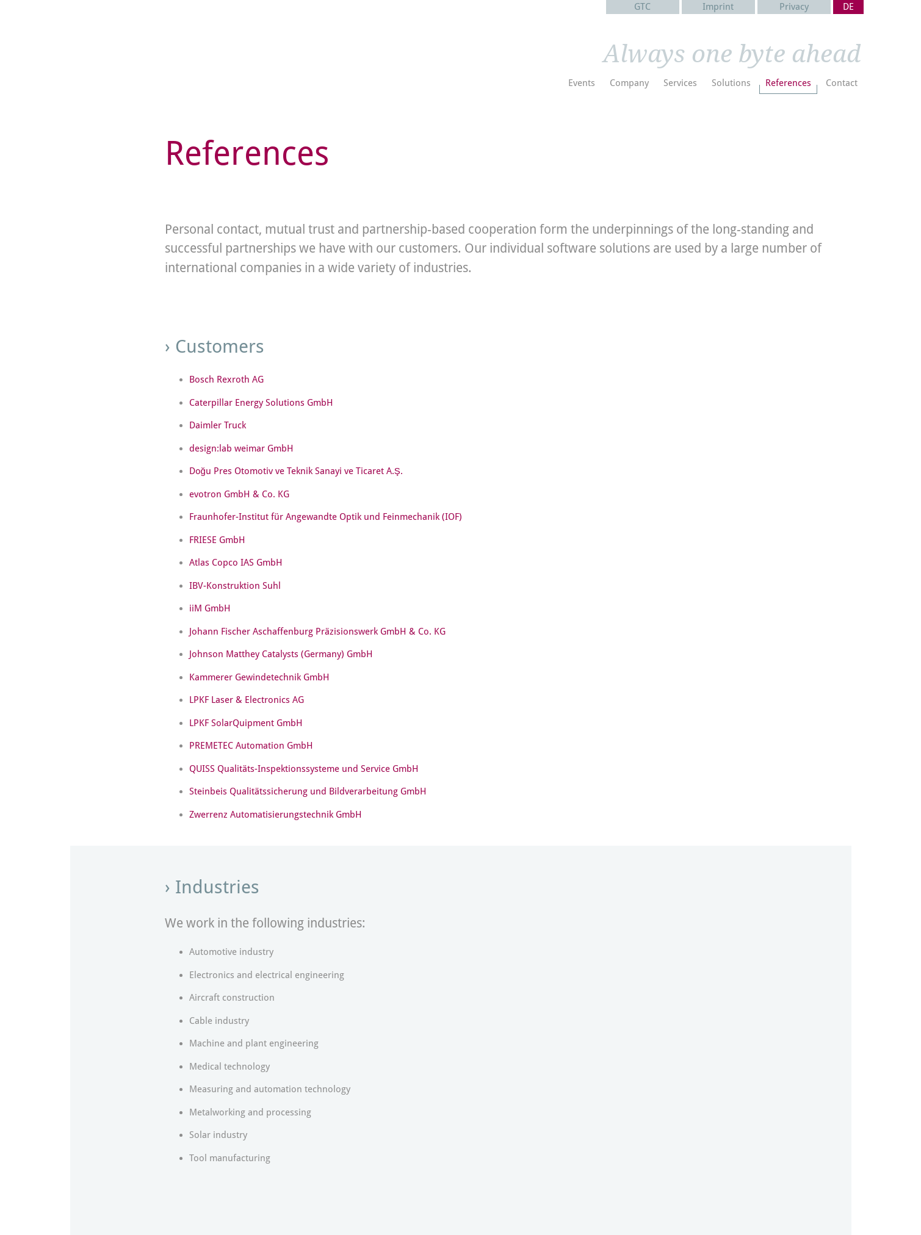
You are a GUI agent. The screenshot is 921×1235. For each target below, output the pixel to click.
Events (581, 82)
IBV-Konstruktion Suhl (235, 585)
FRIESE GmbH (217, 540)
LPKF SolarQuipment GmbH (246, 723)
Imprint (718, 6)
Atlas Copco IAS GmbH (236, 562)
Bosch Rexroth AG (226, 379)
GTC (642, 6)
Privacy (794, 6)
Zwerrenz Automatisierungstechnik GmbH (275, 814)
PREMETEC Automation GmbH (251, 745)
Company (629, 82)
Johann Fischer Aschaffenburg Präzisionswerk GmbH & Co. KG (317, 631)
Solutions (731, 82)
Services (680, 82)
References (788, 82)
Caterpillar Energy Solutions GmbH (261, 402)
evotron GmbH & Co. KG (239, 494)
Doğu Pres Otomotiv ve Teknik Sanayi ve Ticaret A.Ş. (296, 471)
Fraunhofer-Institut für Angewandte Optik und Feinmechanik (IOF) (325, 516)
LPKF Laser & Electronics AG (246, 699)
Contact (842, 82)
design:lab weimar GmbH (241, 448)
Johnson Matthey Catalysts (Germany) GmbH (281, 654)
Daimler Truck (217, 425)
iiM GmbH (210, 608)
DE (848, 6)
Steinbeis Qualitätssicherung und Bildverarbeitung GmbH (308, 791)
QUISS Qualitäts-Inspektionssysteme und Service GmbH (304, 768)
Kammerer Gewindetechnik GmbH (259, 677)
